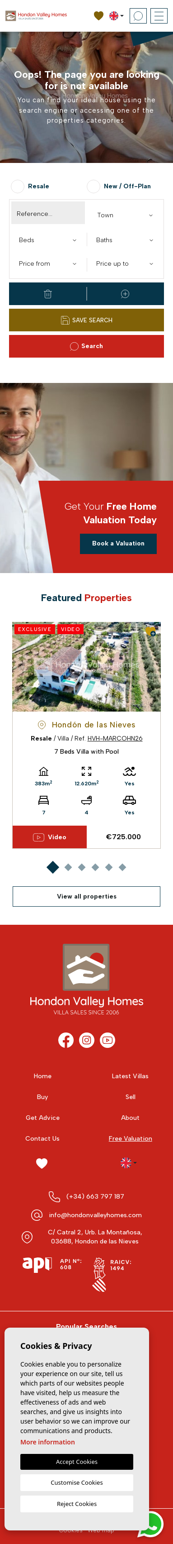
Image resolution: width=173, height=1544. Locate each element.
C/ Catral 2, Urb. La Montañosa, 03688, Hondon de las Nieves (95, 1237)
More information (47, 1442)
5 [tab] (108, 867)
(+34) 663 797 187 (95, 1196)
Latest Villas (130, 1076)
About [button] (130, 1118)
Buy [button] (42, 1097)
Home (42, 1076)
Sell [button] (131, 1097)
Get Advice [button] (43, 1118)
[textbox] (127, 215)
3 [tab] (81, 867)
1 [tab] (52, 867)
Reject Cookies (77, 1504)
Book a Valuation (118, 543)
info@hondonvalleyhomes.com (95, 1215)
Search (86, 346)
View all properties (87, 896)
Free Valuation (130, 1138)
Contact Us (42, 1138)
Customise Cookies (77, 1482)
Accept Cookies (77, 1462)
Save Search (86, 320)
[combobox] (125, 214)
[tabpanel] (86, 735)
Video (49, 837)
